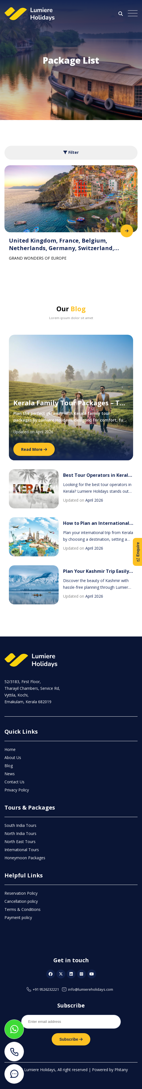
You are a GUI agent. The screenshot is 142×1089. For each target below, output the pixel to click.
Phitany (121, 1069)
